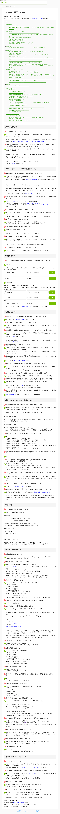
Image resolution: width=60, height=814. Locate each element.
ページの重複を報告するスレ (17, 486)
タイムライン (31, 773)
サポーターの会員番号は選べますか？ (18, 100)
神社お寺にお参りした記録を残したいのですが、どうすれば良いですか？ (26, 51)
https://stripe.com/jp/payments (13, 623)
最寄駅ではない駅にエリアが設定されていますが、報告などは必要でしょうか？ (27, 82)
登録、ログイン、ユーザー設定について (15, 31)
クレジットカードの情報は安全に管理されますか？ (21, 96)
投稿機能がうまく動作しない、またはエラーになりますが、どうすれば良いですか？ (28, 54)
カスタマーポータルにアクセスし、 (16, 566)
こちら (22, 385)
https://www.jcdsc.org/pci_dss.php (13, 626)
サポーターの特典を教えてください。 (18, 103)
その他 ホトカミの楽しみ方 (12, 114)
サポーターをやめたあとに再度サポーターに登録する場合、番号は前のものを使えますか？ (30, 102)
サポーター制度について (12, 88)
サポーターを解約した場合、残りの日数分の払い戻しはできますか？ (25, 94)
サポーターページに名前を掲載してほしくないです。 (21, 108)
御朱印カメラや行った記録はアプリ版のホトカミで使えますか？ (24, 120)
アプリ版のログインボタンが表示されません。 (20, 40)
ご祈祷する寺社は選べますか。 (16, 111)
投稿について (9, 50)
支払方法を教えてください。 (15, 89)
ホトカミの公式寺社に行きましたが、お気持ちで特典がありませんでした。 (26, 107)
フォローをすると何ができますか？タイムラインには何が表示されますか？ (26, 117)
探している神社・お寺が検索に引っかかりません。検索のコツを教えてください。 (28, 47)
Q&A (41, 811)
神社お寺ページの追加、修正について (15, 69)
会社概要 (19, 811)
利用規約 (37, 811)
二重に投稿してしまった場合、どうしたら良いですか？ (22, 53)
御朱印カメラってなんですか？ (16, 118)
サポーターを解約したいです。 (16, 93)
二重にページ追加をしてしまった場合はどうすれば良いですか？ (24, 80)
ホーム (2, 6)
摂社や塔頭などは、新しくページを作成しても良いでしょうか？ (24, 71)
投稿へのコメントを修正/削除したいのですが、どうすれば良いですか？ (25, 61)
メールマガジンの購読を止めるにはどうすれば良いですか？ (23, 42)
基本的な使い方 (9, 24)
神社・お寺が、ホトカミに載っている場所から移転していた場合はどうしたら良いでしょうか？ (31, 79)
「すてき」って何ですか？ (15, 115)
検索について (9, 46)
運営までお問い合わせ (37, 18)
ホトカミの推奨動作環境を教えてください (19, 86)
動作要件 (8, 84)
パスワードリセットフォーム (13, 201)
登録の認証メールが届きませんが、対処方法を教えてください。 (24, 33)
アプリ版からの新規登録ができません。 (18, 39)
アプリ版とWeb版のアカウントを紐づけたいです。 (21, 37)
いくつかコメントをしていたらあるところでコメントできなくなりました (26, 62)
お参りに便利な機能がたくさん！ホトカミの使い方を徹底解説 (28, 141)
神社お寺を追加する (26, 306)
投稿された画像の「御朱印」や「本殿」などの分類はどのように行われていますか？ (28, 64)
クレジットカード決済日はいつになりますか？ (20, 97)
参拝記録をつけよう (21, 319)
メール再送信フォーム (31, 179)
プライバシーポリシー (28, 811)
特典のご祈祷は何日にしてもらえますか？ (19, 110)
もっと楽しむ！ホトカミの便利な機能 (29, 767)
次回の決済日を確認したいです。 (16, 99)
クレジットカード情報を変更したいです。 (19, 91)
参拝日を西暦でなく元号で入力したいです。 (19, 56)
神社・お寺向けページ (11, 394)
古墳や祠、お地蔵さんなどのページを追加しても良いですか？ (23, 72)
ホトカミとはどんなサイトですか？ (17, 25)
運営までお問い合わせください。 (42, 492)
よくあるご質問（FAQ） (10, 6)
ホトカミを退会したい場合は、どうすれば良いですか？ (22, 43)
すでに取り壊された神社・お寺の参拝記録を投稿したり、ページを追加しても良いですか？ (30, 74)
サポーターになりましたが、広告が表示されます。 (21, 105)
